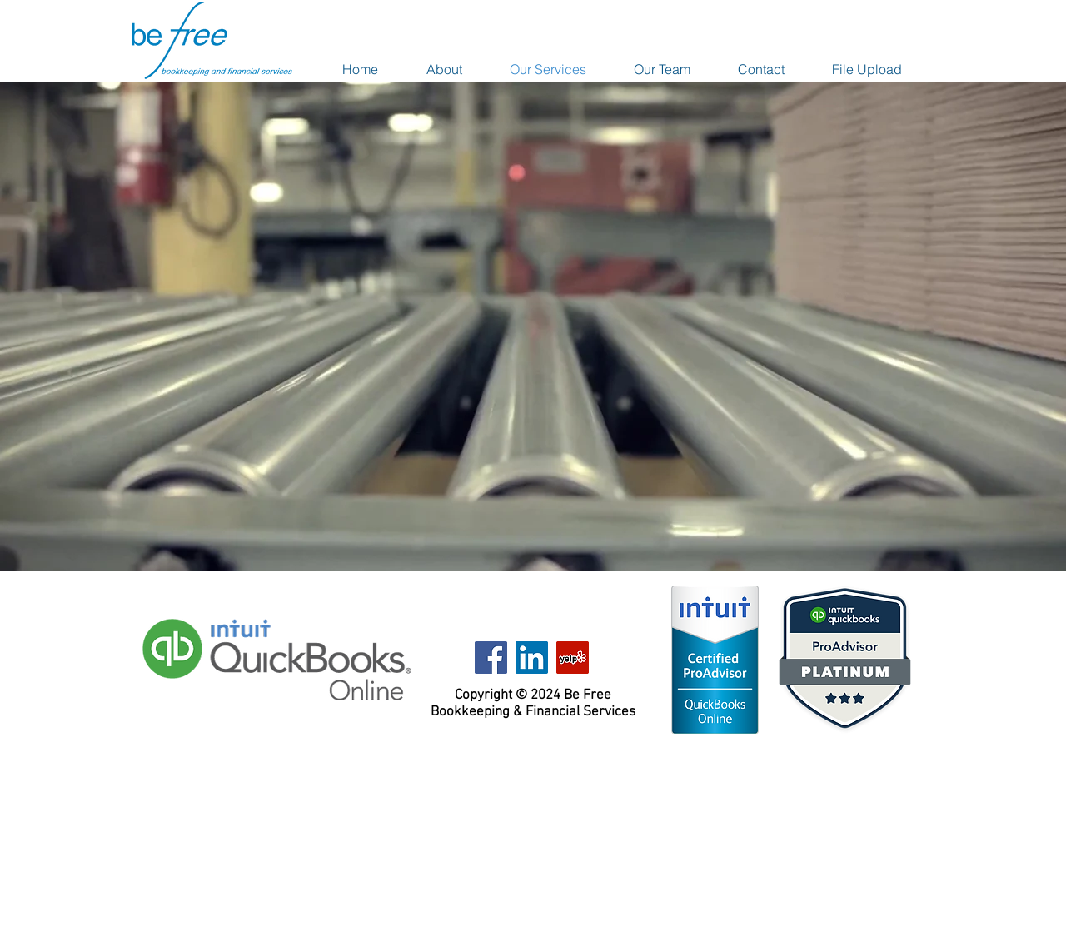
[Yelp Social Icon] (572, 657)
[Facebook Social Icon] (491, 657)
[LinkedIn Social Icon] (532, 657)
